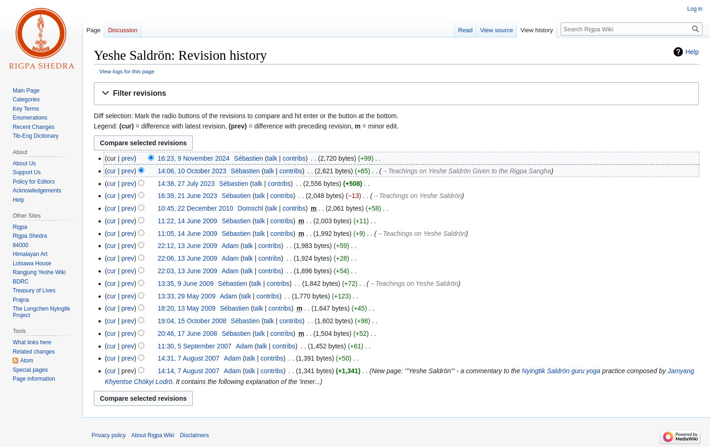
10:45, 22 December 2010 (195, 208)
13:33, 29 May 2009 (187, 296)
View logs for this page (127, 71)
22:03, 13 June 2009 (188, 271)
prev (127, 158)
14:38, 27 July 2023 (186, 183)
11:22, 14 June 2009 (188, 221)
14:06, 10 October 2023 (192, 171)
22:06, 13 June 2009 (188, 258)
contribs (293, 158)
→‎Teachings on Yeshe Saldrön (417, 195)
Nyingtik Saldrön (545, 371)
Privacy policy (108, 435)
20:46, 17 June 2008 (188, 333)
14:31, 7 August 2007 (188, 358)
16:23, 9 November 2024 (194, 158)
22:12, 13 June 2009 (188, 245)
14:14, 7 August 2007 (188, 371)
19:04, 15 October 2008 (192, 321)
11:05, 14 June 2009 (188, 233)
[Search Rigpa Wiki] (632, 28)
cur (111, 171)
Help (692, 52)
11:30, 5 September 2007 (195, 346)
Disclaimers (194, 435)
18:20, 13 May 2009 (187, 308)
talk (272, 158)
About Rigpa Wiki (152, 435)
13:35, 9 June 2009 (186, 283)
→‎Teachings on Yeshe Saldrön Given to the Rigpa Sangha (466, 171)
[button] (396, 94)
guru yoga (585, 371)
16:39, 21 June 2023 (188, 195)
